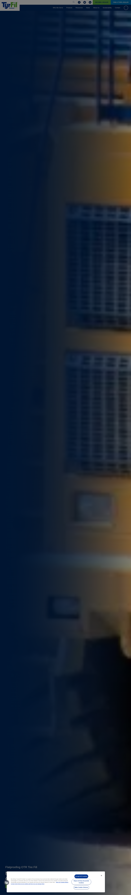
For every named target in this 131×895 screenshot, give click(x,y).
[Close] (101, 875)
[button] (6, 882)
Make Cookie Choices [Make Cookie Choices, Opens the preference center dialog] (81, 887)
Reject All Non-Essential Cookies (81, 881)
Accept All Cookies (81, 876)
